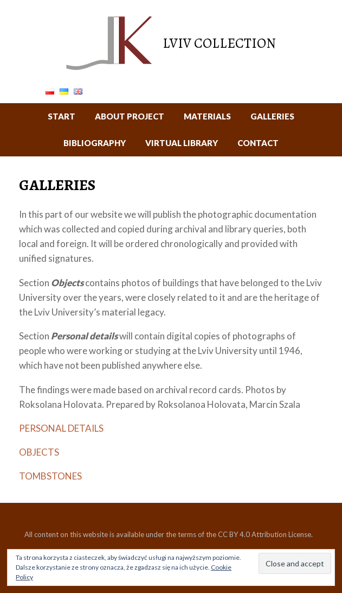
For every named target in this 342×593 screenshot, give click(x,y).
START (61, 116)
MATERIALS (207, 116)
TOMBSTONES (50, 476)
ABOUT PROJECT (129, 116)
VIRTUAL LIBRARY (181, 143)
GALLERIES (272, 116)
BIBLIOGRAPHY (94, 143)
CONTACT (258, 143)
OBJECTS (39, 452)
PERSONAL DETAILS (61, 428)
